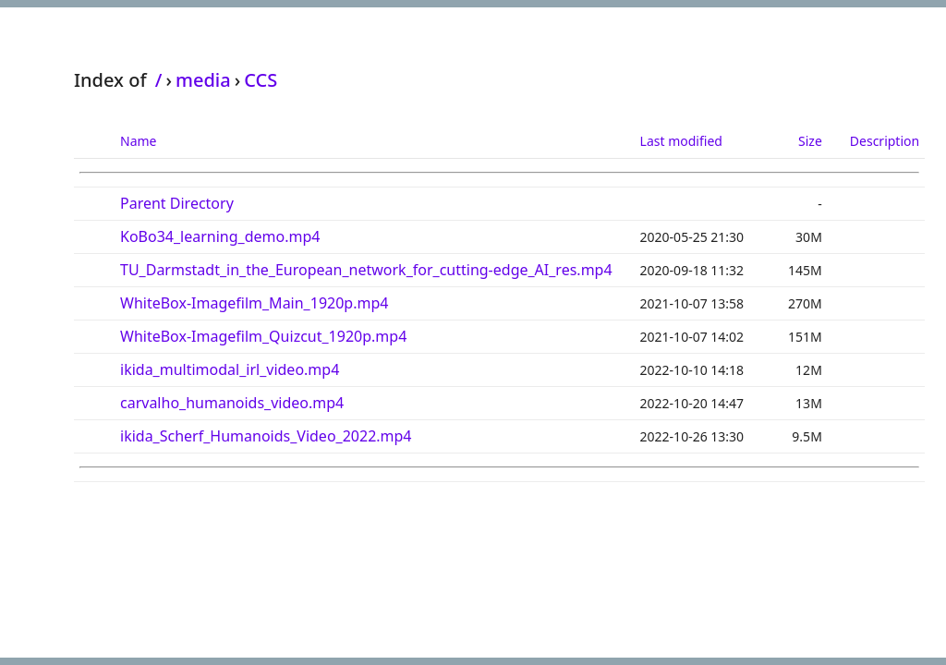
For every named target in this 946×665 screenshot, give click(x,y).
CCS (260, 79)
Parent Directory (177, 203)
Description (884, 141)
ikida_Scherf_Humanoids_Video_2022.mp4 (266, 436)
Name (138, 141)
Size (810, 141)
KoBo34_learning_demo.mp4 (220, 236)
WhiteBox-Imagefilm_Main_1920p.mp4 (254, 303)
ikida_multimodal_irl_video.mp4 (229, 369)
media (203, 79)
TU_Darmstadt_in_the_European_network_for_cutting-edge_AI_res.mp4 (366, 270)
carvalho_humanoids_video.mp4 (232, 403)
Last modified (681, 141)
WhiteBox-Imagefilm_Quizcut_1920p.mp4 (263, 336)
